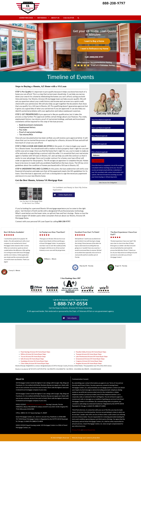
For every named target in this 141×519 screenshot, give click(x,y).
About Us (55, 18)
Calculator (68, 18)
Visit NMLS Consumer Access (36, 482)
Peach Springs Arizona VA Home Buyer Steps (35, 429)
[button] (70, 412)
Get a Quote (72, 396)
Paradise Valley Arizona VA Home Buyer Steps (91, 429)
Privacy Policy (76, 508)
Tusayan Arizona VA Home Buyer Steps (89, 432)
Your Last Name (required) (108, 129)
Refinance (42, 18)
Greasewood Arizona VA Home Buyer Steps (90, 436)
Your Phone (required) (108, 137)
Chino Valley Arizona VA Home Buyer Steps (35, 441)
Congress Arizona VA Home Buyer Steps (89, 439)
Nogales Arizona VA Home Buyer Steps (89, 441)
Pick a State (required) (108, 153)
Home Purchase (26, 18)
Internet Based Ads (88, 508)
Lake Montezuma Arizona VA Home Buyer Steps (92, 434)
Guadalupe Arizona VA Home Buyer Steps (34, 439)
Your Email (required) (108, 145)
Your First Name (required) (108, 121)
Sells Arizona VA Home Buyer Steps (32, 436)
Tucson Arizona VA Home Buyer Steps (33, 434)
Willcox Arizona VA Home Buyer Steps (33, 432)
